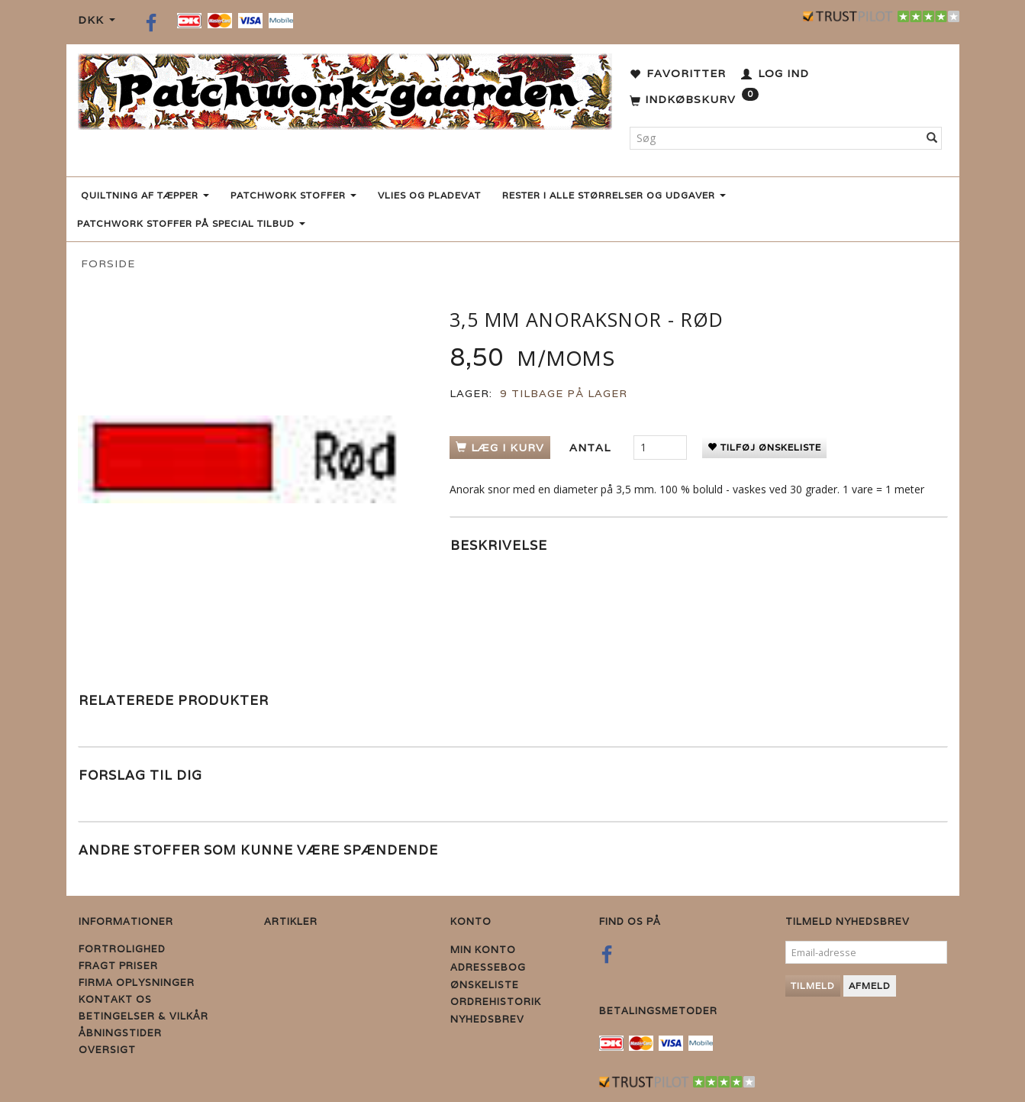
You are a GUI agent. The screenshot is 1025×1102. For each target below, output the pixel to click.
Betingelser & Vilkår (143, 1016)
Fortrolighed (122, 948)
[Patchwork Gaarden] (345, 88)
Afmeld (870, 985)
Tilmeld (813, 985)
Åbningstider (120, 1032)
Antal (591, 447)
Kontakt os (115, 999)
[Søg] (932, 138)
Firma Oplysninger (137, 982)
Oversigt (107, 1049)
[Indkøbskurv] (694, 100)
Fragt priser (118, 965)
